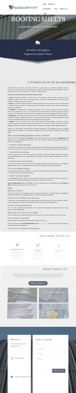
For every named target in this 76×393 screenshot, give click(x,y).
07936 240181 (44, 224)
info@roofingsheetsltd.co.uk (23, 377)
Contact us (63, 9)
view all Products (38, 286)
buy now (35, 33)
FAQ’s (56, 9)
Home (44, 4)
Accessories (47, 9)
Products (51, 4)
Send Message (58, 370)
